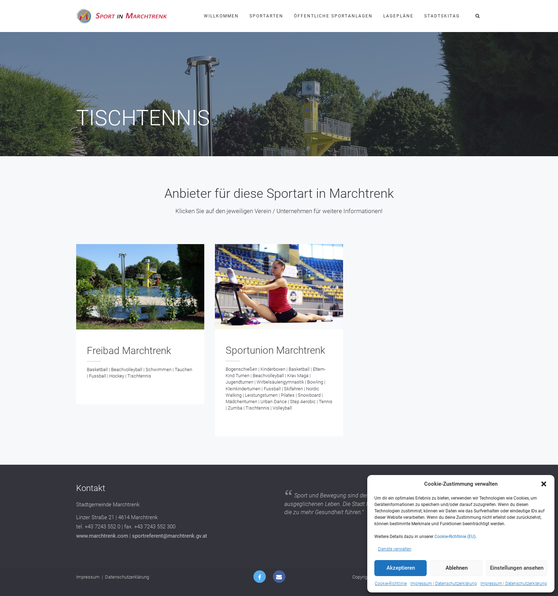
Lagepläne (398, 16)
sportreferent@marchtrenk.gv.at (169, 536)
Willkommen (221, 16)
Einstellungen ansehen (516, 568)
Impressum (88, 577)
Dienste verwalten (394, 549)
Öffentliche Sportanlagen (333, 16)
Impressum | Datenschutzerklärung (443, 583)
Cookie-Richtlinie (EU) (455, 536)
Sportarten (266, 16)
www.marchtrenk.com (102, 536)
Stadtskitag (442, 16)
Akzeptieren (400, 568)
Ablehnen (457, 568)
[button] (543, 483)
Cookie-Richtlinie (391, 583)
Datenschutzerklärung (127, 577)
